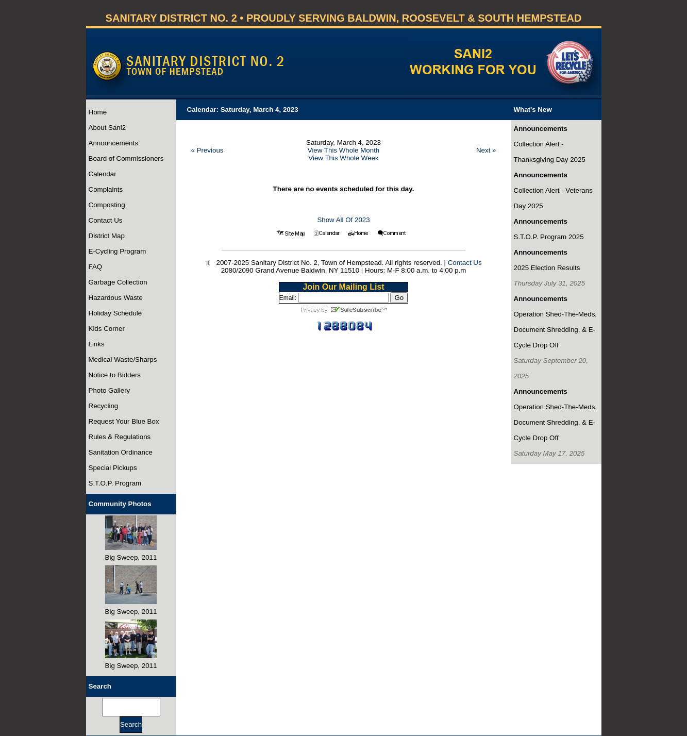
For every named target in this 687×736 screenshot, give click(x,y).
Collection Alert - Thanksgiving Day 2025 (549, 151)
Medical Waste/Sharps (123, 359)
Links (97, 344)
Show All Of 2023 (343, 220)
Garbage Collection (118, 282)
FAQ (96, 267)
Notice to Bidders (115, 375)
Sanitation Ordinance (121, 452)
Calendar (102, 174)
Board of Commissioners (126, 158)
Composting (107, 205)
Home (98, 112)
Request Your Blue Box (124, 421)
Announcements (113, 143)
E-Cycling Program (117, 251)
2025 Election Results (547, 268)
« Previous (207, 150)
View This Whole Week (343, 158)
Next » (486, 150)
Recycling (104, 406)
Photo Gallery (109, 390)
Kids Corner (107, 328)
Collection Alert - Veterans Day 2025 (553, 198)
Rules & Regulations (120, 437)
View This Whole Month (344, 150)
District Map (107, 236)
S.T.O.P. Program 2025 (549, 237)
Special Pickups (113, 468)
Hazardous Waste (116, 298)
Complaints (106, 189)
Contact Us (106, 220)
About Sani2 (107, 127)
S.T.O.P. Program (115, 483)
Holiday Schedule (115, 313)
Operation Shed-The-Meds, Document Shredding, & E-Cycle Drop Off (555, 329)
